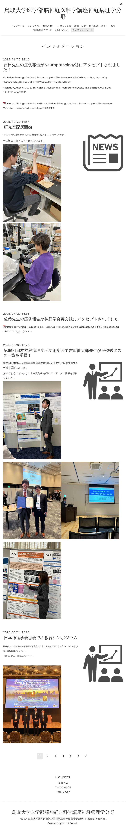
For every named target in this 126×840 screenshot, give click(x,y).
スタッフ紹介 (64, 26)
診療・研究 (80, 26)
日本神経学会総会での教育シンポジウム (41, 638)
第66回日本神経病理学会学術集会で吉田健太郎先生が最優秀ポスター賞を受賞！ (62, 353)
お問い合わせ (62, 30)
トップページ (18, 26)
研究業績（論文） (98, 26)
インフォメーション (82, 30)
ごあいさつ (34, 26)
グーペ (65, 823)
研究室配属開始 (18, 127)
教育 (113, 26)
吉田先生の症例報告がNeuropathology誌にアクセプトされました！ (62, 67)
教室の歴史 (48, 26)
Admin (74, 823)
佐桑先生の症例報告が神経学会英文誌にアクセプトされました (61, 319)
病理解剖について (42, 30)
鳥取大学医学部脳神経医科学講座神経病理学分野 (63, 812)
